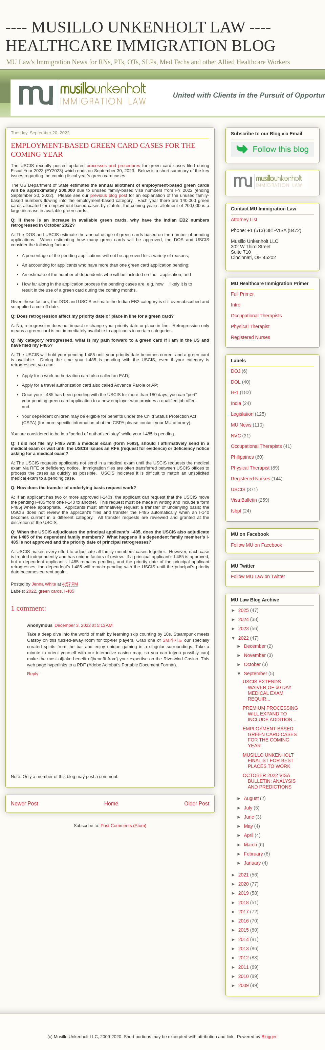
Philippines (242, 457)
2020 (244, 884)
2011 (244, 967)
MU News (241, 425)
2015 (244, 930)
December (255, 646)
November (255, 655)
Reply (32, 673)
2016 (244, 920)
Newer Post (24, 803)
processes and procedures (113, 165)
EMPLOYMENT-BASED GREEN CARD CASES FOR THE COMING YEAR (270, 737)
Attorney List (244, 219)
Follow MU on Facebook (256, 545)
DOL (236, 382)
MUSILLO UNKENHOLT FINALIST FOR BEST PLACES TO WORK (268, 760)
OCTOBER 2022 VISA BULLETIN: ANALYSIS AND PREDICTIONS (269, 781)
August (252, 798)
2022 (31, 591)
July (249, 808)
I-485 (69, 591)
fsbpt (236, 510)
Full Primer (242, 294)
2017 (244, 911)
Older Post (196, 803)
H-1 (235, 392)
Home (111, 803)
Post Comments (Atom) (123, 825)
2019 (244, 893)
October (253, 664)
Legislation (242, 414)
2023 (244, 628)
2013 (244, 948)
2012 (244, 957)
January (253, 863)
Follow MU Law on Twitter (258, 576)
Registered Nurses (250, 337)
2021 (244, 874)
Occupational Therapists (256, 315)
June (249, 817)
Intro (235, 304)
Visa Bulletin (244, 500)
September (256, 673)
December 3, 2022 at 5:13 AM (83, 625)
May (249, 826)
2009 (244, 985)
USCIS (238, 489)
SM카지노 (172, 640)
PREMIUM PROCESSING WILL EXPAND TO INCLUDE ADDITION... (270, 713)
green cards (50, 591)
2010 (244, 976)
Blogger (268, 1036)
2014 (244, 939)
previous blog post (108, 195)
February (254, 854)
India (236, 403)
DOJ (235, 371)
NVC (236, 435)
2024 (244, 619)
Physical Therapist (250, 326)
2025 (244, 610)
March (251, 844)
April (249, 835)
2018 (244, 902)
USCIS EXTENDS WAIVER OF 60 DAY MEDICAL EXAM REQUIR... (267, 690)
